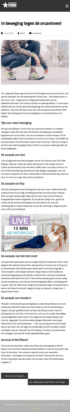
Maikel (22, 33)
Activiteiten (37, 33)
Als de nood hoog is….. (14, 375)
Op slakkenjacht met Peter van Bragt (48, 382)
